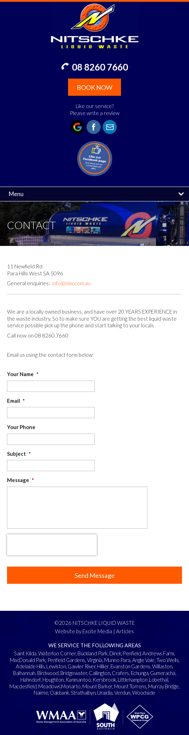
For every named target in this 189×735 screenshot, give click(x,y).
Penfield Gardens (66, 660)
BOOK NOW (94, 87)
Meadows (49, 686)
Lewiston (56, 666)
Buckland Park (92, 653)
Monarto (71, 686)
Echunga (140, 673)
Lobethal (158, 679)
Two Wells (167, 660)
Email (16, 400)
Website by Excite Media (83, 631)
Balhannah (24, 673)
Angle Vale (143, 660)
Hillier (103, 666)
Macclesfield (22, 686)
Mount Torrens (130, 686)
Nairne (41, 692)
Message (20, 480)
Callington (99, 673)
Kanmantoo (78, 679)
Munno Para (117, 660)
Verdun (122, 692)
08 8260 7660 (100, 67)
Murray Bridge (163, 686)
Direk (115, 653)
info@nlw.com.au (71, 283)
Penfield (132, 653)
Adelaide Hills (30, 666)
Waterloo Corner (57, 653)
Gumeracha (162, 673)
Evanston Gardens (130, 666)
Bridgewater (73, 673)
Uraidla (105, 692)
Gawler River (81, 666)
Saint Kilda (25, 653)
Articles (125, 631)
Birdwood (48, 673)
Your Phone (21, 427)
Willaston (162, 666)
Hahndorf (30, 679)
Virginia (94, 660)
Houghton (53, 679)
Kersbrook (104, 679)
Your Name (23, 374)
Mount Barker (97, 686)
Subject (19, 453)
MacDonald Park (28, 660)
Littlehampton (133, 679)
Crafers (120, 673)
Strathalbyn (83, 692)
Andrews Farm (158, 653)
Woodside (143, 692)
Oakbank (59, 692)
